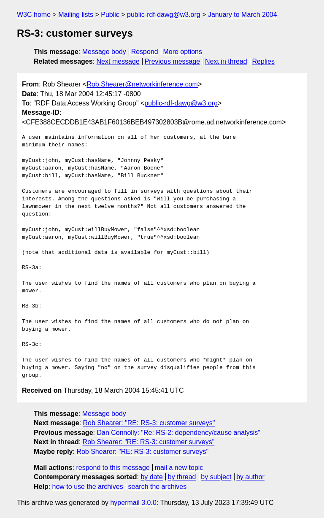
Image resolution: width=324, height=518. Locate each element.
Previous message (172, 61)
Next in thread (226, 61)
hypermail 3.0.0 (133, 502)
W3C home (34, 14)
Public (110, 14)
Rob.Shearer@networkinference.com (141, 84)
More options (182, 51)
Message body (104, 51)
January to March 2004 (242, 14)
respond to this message (112, 467)
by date (151, 476)
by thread (182, 476)
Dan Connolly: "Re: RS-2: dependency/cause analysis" (178, 432)
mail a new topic (179, 467)
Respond (144, 51)
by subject (216, 476)
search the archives (157, 486)
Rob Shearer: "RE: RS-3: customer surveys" (149, 422)
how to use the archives (87, 486)
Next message (118, 61)
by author (250, 476)
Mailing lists (75, 14)
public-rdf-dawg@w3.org (163, 14)
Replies (263, 61)
